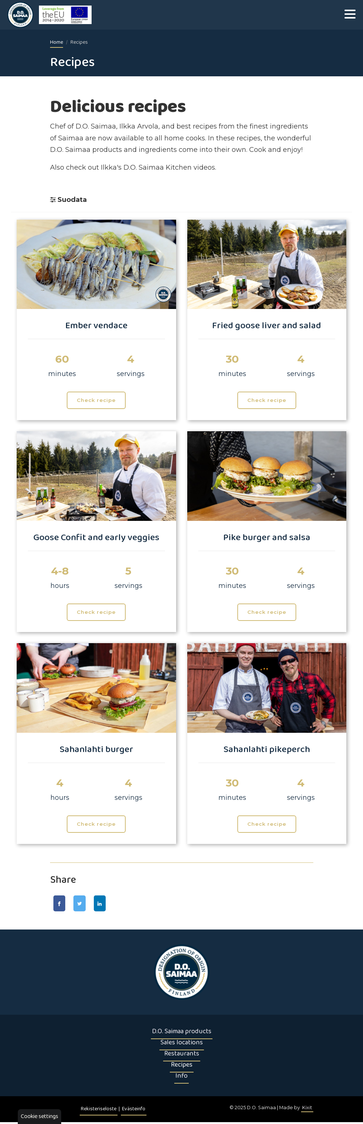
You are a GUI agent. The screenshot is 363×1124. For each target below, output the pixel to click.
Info (181, 1078)
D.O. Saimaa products (181, 1033)
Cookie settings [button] (39, 1116)
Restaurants (181, 1055)
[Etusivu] (181, 974)
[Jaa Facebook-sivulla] (61, 904)
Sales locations (182, 1044)
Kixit (307, 1109)
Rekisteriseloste (98, 1110)
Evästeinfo (133, 1110)
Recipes (181, 1067)
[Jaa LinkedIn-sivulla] (111, 904)
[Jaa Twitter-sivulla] (86, 904)
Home (56, 42)
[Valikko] (350, 14)
